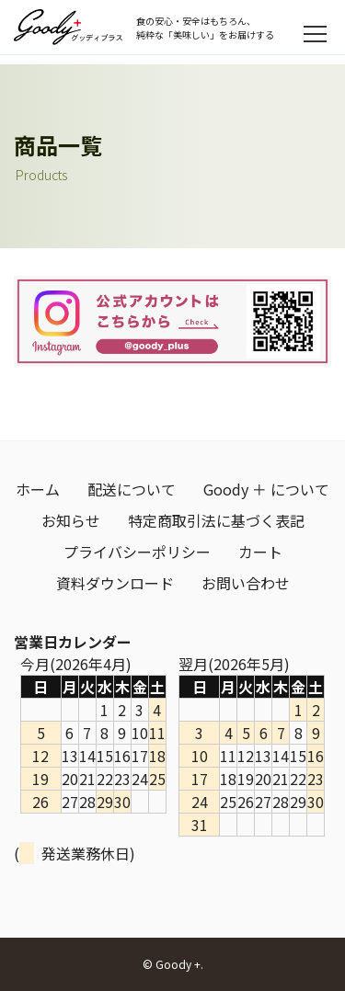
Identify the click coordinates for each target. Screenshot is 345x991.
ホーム (38, 489)
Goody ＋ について (266, 489)
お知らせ (70, 520)
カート (260, 552)
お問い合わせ (245, 583)
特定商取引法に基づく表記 (216, 520)
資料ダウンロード (115, 583)
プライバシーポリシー (137, 552)
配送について (131, 489)
